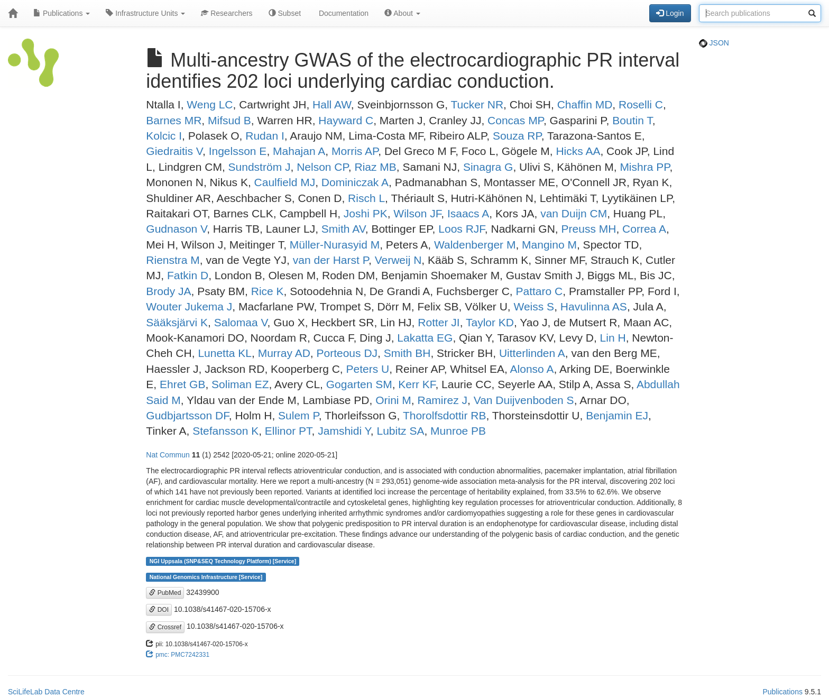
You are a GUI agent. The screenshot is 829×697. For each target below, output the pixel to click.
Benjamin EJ (617, 415)
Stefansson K (225, 431)
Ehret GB (182, 384)
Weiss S (533, 306)
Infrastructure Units (145, 13)
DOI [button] (159, 609)
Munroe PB (458, 431)
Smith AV (343, 229)
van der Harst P (331, 260)
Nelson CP (322, 167)
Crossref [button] (165, 627)
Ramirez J (443, 400)
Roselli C (641, 104)
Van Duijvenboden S (524, 400)
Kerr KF (416, 384)
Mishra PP (644, 167)
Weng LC (210, 104)
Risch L (366, 198)
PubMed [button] (165, 593)
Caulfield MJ (285, 182)
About (402, 13)
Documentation (343, 13)
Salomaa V (241, 322)
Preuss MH (588, 229)
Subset (285, 13)
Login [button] (670, 13)
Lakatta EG (425, 338)
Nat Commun (167, 455)
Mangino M (549, 245)
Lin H (613, 338)
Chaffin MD (585, 104)
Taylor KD (490, 322)
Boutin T (632, 120)
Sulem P (298, 415)
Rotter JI (438, 322)
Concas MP (515, 120)
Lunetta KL (225, 353)
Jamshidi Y (344, 431)
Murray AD (284, 353)
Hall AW (331, 104)
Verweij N (398, 260)
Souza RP (517, 136)
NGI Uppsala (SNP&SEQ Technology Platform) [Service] (223, 561)
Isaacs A (468, 213)
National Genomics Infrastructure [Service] (206, 577)
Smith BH (407, 353)
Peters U (367, 369)
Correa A (644, 229)
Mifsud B (229, 120)
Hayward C (345, 120)
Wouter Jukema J (189, 306)
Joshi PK (366, 213)
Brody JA (168, 291)
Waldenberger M (474, 245)
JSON (714, 43)
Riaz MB (375, 167)
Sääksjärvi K (177, 322)
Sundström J (259, 167)
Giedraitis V (174, 151)
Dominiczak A (355, 182)
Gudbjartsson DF (187, 415)
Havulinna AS (593, 306)
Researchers (226, 13)
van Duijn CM (573, 213)
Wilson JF (417, 213)
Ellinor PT (288, 431)
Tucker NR (477, 104)
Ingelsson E (238, 151)
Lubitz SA (401, 431)
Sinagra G (488, 167)
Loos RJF (461, 229)
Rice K (267, 291)
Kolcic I (164, 136)
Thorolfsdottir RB (444, 415)
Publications (61, 13)
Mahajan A (299, 151)
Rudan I (264, 136)
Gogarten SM (359, 384)
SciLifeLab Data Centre (46, 691)
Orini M (393, 400)
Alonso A (532, 369)
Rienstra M (173, 260)
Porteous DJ (347, 353)
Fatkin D (187, 275)
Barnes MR (173, 120)
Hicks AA (578, 151)
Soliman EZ (240, 384)
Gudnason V (176, 229)
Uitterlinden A (532, 353)
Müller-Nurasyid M (335, 245)
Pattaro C (539, 291)
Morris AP (354, 151)
